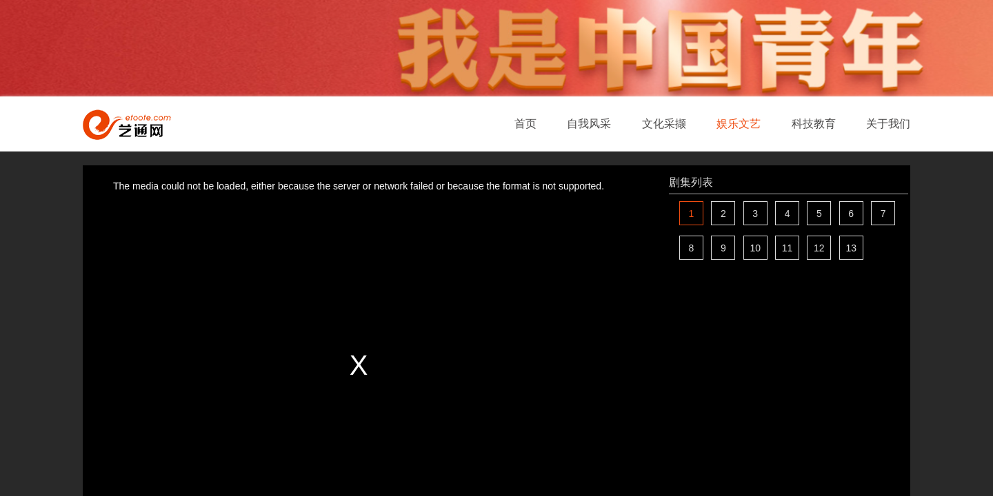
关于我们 (888, 124)
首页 (525, 124)
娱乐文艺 (738, 124)
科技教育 (814, 124)
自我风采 (589, 124)
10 (755, 248)
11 (787, 248)
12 (819, 248)
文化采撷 (664, 124)
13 (850, 248)
